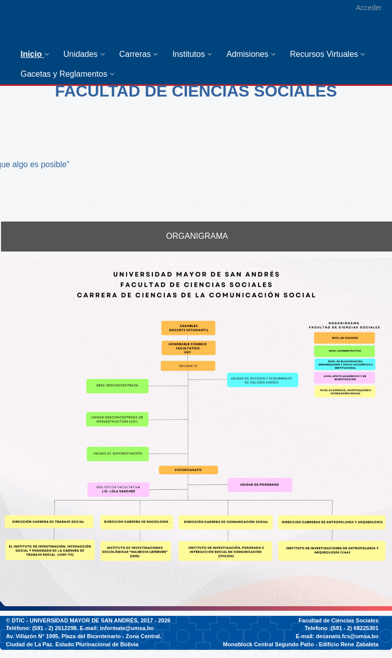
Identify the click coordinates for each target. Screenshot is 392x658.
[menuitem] (36, 54)
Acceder (369, 8)
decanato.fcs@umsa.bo (347, 636)
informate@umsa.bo (127, 628)
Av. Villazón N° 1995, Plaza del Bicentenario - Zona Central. (83, 636)
